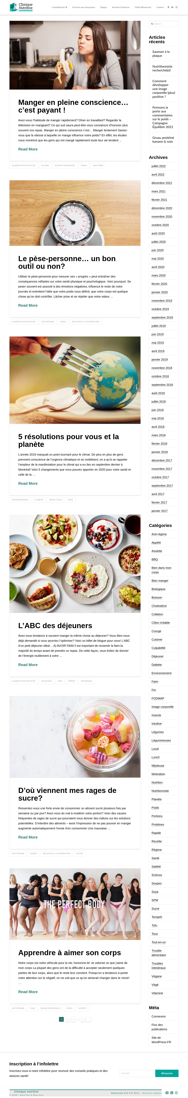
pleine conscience (65, 165)
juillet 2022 (159, 166)
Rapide (156, 833)
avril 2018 (158, 426)
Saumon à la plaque (161, 53)
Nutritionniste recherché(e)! (162, 68)
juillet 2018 (159, 401)
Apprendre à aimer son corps (69, 953)
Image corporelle (163, 706)
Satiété (156, 866)
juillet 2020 (159, 241)
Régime (157, 849)
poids (84, 165)
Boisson (157, 597)
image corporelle (50, 1008)
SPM (155, 900)
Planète (157, 799)
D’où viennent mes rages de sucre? (67, 794)
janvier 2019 (160, 359)
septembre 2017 (162, 485)
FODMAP (158, 698)
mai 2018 (158, 418)
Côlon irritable (161, 622)
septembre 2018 (162, 384)
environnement (20, 500)
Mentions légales (152, 1093)
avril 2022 (158, 174)
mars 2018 (159, 435)
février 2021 (159, 199)
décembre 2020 (162, 208)
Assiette (157, 551)
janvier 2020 (160, 292)
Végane (157, 976)
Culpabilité (158, 648)
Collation (157, 614)
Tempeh (157, 917)
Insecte (156, 715)
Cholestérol (159, 605)
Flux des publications (159, 1027)
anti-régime (47, 322)
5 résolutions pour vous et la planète (68, 441)
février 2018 (159, 443)
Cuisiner (157, 639)
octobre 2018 (160, 376)
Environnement (162, 673)
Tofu (154, 925)
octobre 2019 (160, 309)
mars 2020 (159, 275)
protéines (86, 681)
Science (157, 875)
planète (39, 500)
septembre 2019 (162, 317)
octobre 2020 (160, 225)
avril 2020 (158, 267)
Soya (155, 891)
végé (70, 500)
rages (33, 853)
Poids (155, 807)
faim (60, 681)
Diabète (157, 664)
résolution (55, 500)
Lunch (156, 757)
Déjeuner (158, 656)
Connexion (159, 1016)
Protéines (158, 824)
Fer (154, 690)
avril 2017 (158, 494)
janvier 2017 (160, 510)
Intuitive (157, 723)
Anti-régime (159, 534)
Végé (155, 984)
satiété (82, 1008)
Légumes (158, 732)
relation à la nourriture (85, 322)
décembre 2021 (162, 183)
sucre (79, 853)
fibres (71, 681)
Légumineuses (161, 740)
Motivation (158, 774)
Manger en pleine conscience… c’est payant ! (73, 106)
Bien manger (160, 580)
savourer (98, 165)
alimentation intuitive (24, 165)
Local (155, 748)
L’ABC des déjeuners (55, 626)
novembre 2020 (162, 216)
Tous (155, 933)
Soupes (157, 883)
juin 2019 (158, 334)
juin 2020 (158, 250)
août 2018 (158, 393)
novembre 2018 (162, 368)
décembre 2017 (162, 460)
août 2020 (158, 233)
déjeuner (46, 681)
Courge (156, 631)
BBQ (155, 559)
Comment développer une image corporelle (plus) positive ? (164, 89)
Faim (155, 681)
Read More (28, 149)
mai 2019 (158, 342)
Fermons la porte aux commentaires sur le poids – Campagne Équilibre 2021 (163, 117)
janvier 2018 (160, 452)
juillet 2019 (159, 325)
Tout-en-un (159, 942)
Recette (157, 841)
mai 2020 (158, 258)
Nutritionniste (160, 790)
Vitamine (157, 993)
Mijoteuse (158, 765)
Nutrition (157, 782)
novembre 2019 (162, 300)
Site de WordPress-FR (161, 1040)
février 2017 (159, 502)
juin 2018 (158, 410)
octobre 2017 (160, 477)
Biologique (158, 589)
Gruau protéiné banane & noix (163, 139)
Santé (155, 858)
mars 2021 (159, 191)
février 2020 (159, 283)
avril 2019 (158, 351)
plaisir (45, 165)
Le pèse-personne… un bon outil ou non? (67, 262)
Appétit (156, 542)
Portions (157, 816)
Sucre (155, 908)
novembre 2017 (162, 468)
